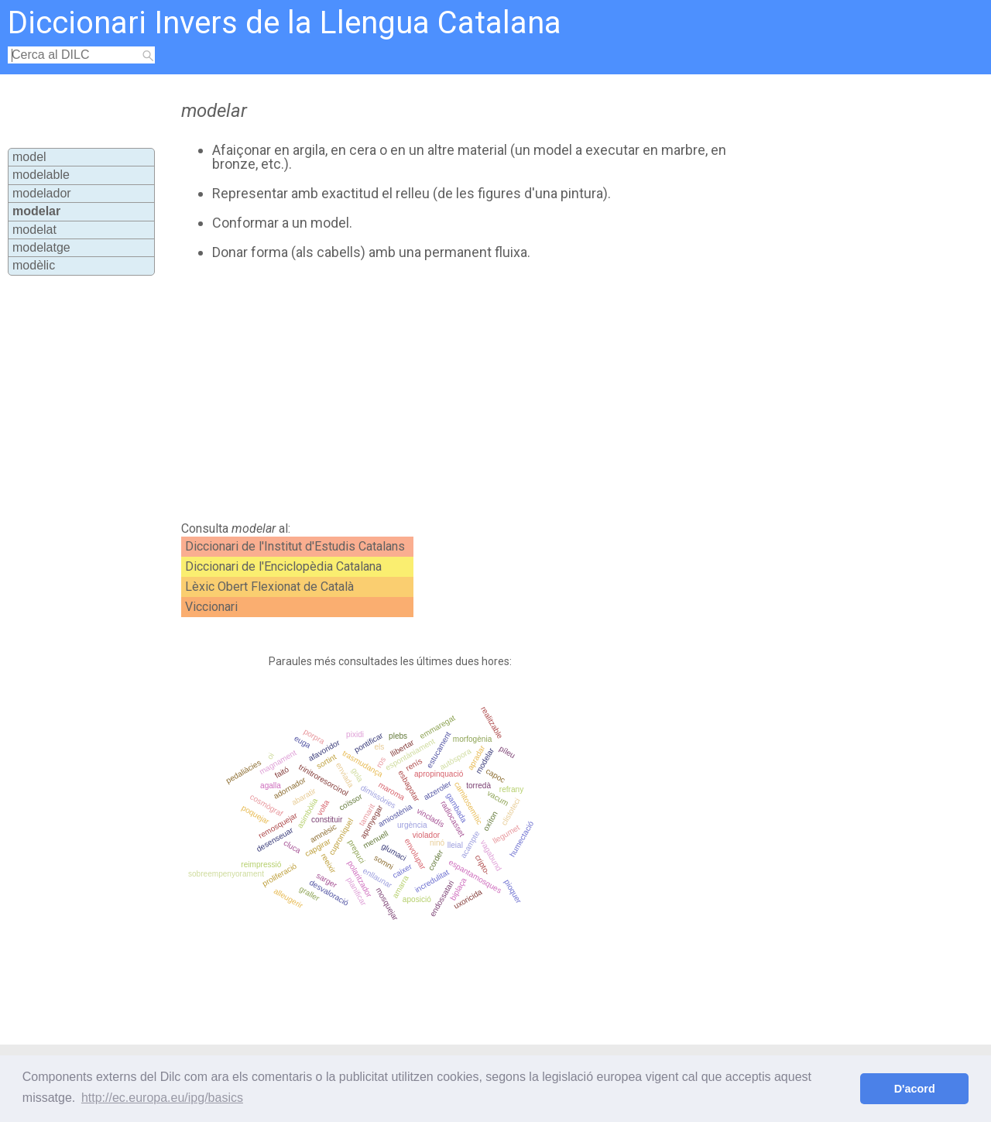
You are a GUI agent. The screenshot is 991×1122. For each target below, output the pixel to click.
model (29, 156)
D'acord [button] (914, 1089)
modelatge (41, 247)
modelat (34, 229)
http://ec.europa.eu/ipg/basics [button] (162, 1097)
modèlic (33, 265)
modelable (41, 174)
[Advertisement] (458, 391)
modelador (41, 193)
